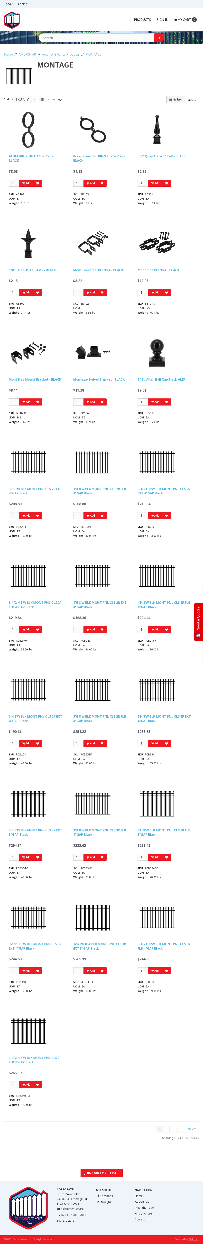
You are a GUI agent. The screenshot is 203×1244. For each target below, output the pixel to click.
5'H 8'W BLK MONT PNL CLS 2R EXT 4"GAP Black (35, 718)
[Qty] (14, 183)
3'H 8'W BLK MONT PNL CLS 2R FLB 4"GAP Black (99, 491)
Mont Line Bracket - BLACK (158, 270)
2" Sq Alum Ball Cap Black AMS (161, 379)
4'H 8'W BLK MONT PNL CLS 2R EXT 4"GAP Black (100, 604)
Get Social (104, 1190)
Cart (185, 19)
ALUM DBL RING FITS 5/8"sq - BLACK (31, 158)
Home (139, 1196)
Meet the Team (145, 1207)
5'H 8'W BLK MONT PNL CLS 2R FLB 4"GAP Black (99, 718)
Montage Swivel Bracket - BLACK (99, 379)
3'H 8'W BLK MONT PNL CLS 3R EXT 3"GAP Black (35, 832)
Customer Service (70, 1209)
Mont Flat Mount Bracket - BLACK (35, 379)
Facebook (104, 1196)
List (192, 99)
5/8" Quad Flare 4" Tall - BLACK (162, 156)
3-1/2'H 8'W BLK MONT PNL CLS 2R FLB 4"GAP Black (35, 604)
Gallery (175, 99)
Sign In (163, 19)
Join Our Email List (100, 1173)
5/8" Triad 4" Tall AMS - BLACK (32, 270)
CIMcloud (194, 1239)
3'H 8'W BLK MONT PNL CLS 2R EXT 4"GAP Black (35, 491)
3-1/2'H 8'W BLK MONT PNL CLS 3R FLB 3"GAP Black (35, 1060)
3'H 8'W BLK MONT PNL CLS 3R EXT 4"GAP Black (164, 718)
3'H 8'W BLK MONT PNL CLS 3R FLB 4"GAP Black (99, 832)
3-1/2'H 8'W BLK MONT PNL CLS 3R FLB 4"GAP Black (164, 946)
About (9, 4)
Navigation (143, 1190)
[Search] (159, 37)
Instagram (104, 1202)
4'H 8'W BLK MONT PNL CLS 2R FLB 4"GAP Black (164, 604)
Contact (22, 4)
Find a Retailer (144, 1213)
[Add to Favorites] (37, 183)
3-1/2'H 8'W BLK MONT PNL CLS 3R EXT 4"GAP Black (35, 946)
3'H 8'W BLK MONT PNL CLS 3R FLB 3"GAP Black (164, 832)
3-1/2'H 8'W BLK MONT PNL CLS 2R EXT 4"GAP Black (164, 491)
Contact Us (142, 1219)
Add (26, 183)
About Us (142, 1202)
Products (142, 19)
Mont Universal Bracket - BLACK (98, 270)
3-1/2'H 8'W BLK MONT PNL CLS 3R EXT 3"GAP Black (99, 946)
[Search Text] (101, 37)
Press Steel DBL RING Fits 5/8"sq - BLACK (99, 158)
